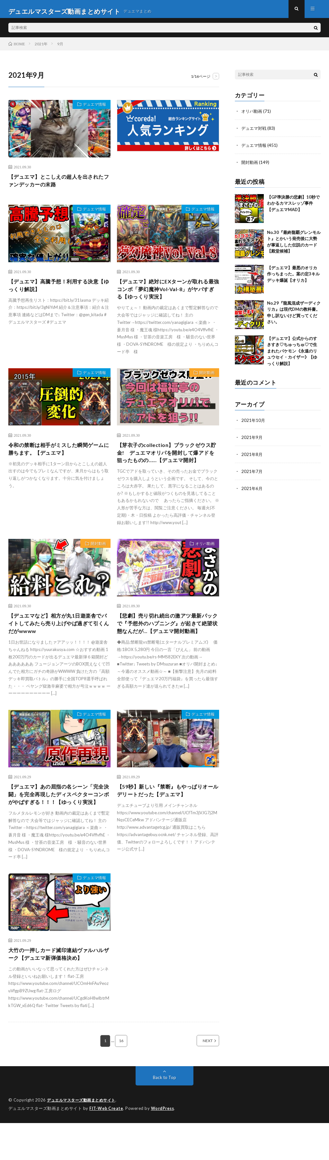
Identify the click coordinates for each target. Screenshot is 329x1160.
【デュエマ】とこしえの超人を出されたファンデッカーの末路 (59, 186)
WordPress (164, 1145)
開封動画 (204, 382)
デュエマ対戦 (254, 132)
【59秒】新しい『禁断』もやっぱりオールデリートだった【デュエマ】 (168, 816)
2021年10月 (253, 423)
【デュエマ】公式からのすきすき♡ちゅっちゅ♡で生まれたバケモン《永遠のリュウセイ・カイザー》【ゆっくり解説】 (292, 354)
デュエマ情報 (91, 109)
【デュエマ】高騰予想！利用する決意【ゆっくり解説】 (59, 292)
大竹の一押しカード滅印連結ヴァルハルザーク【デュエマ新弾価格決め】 (59, 990)
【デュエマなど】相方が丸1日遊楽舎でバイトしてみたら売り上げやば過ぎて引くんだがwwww (59, 645)
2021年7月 (252, 474)
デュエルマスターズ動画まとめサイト (84, 1137)
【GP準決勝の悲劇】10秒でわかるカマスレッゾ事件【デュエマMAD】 (293, 206)
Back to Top (164, 1115)
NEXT (200, 1078)
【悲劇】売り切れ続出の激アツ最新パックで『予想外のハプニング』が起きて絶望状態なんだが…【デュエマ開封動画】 (167, 649)
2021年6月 (252, 490)
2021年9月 (252, 440)
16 (121, 1078)
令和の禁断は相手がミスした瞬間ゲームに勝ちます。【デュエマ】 (59, 458)
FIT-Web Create (106, 1145)
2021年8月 (252, 457)
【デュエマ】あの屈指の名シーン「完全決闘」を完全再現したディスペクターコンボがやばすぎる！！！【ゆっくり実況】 (59, 824)
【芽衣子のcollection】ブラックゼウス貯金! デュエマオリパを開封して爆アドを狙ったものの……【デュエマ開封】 (166, 467)
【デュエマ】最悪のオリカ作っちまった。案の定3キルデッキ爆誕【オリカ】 (293, 277)
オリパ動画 (202, 564)
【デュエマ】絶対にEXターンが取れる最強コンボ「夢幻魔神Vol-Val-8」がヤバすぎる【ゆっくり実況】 (166, 296)
